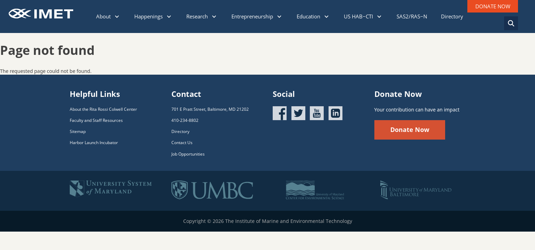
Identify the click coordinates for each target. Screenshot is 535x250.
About (108, 16)
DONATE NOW (492, 6)
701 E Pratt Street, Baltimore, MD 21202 (210, 109)
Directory (452, 16)
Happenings (153, 16)
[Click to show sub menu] (116, 16)
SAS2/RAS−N (412, 16)
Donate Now (409, 129)
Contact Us (182, 142)
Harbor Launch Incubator (94, 142)
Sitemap (78, 131)
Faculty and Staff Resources (96, 120)
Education (313, 16)
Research (202, 16)
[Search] (511, 23)
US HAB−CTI (363, 16)
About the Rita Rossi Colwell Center (103, 109)
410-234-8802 (184, 120)
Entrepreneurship (257, 16)
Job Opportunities (188, 154)
